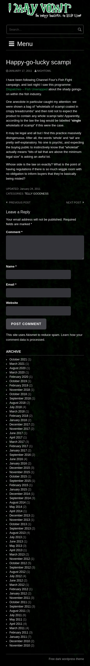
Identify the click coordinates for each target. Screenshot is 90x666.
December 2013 (19, 515)
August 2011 (17, 611)
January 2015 (18, 489)
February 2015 (18, 485)
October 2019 (18, 381)
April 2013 (15, 550)
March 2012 (16, 585)
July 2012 (15, 576)
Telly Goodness (37, 193)
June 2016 (16, 459)
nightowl (44, 70)
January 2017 (18, 450)
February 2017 (18, 446)
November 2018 (19, 390)
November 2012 (19, 559)
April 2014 (15, 511)
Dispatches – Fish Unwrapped (27, 89)
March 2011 (16, 628)
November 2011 (19, 598)
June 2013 (16, 541)
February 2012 (18, 589)
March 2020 (16, 372)
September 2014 (20, 498)
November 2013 (19, 520)
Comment (14, 232)
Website (12, 303)
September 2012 (20, 567)
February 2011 (18, 632)
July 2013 (15, 537)
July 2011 (15, 615)
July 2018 (15, 407)
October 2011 (18, 602)
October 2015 (18, 476)
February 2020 (18, 377)
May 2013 (15, 546)
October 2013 (18, 524)
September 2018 (20, 398)
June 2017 (16, 433)
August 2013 (17, 533)
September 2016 (20, 455)
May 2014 (15, 507)
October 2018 (18, 394)
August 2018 (17, 403)
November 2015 (19, 472)
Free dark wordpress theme (66, 659)
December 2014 (19, 494)
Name (11, 266)
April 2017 (15, 437)
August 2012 (17, 572)
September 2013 (20, 528)
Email (11, 284)
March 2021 (16, 364)
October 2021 (18, 359)
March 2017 (16, 442)
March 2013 (16, 554)
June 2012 (16, 580)
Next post (73, 202)
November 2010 (19, 645)
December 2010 (19, 641)
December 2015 (19, 468)
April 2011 (15, 624)
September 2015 (20, 481)
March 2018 (16, 411)
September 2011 (20, 606)
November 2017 (19, 429)
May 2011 (15, 619)
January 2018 (18, 420)
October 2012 (18, 563)
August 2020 (17, 368)
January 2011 (18, 637)
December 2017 (19, 424)
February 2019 (18, 385)
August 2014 (17, 502)
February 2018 (18, 416)
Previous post (19, 202)
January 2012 (18, 593)
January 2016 (18, 463)
